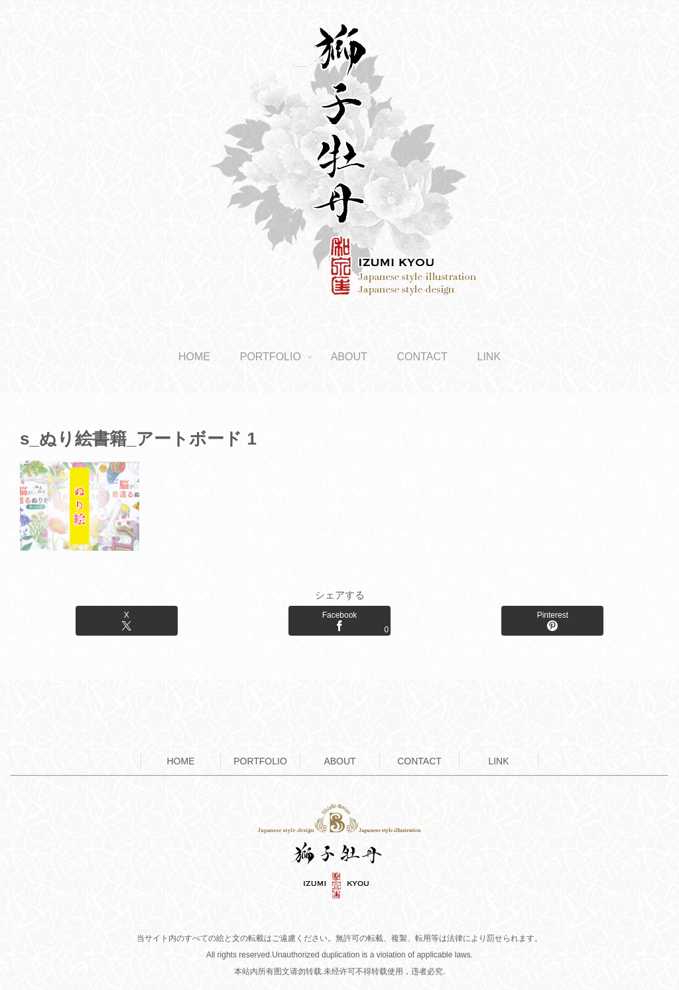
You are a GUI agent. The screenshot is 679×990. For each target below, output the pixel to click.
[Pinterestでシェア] (552, 621)
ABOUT (339, 761)
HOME (181, 761)
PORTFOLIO (260, 761)
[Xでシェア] (127, 621)
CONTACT (419, 761)
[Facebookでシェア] (339, 621)
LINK (498, 761)
